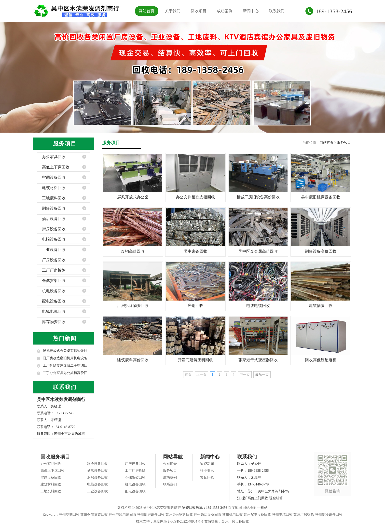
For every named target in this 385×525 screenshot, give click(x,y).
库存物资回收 (54, 322)
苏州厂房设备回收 (235, 521)
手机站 (262, 508)
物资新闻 (207, 464)
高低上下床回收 (55, 167)
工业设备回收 (54, 250)
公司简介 (170, 464)
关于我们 (172, 11)
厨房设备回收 (54, 229)
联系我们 (277, 11)
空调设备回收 (54, 177)
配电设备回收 (54, 301)
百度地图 (235, 508)
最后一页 (262, 374)
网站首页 (146, 11)
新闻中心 (251, 11)
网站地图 (249, 508)
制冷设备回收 (54, 208)
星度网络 (160, 521)
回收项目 (198, 11)
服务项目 (344, 142)
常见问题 (207, 477)
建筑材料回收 (54, 188)
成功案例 (225, 11)
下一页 (245, 374)
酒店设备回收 (54, 219)
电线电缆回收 (54, 311)
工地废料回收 (54, 198)
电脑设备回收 (54, 239)
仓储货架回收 (54, 280)
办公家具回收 (54, 157)
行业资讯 (207, 470)
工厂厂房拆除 (54, 270)
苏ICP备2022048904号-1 (185, 521)
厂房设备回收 (54, 260)
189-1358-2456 (334, 11)
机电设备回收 (54, 291)
